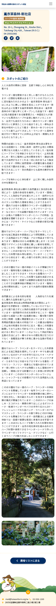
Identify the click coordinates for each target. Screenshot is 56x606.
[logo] (14, 3)
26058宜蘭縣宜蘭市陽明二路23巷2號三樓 (22, 602)
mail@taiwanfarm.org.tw (16, 599)
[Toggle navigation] (50, 3)
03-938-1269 (38, 599)
